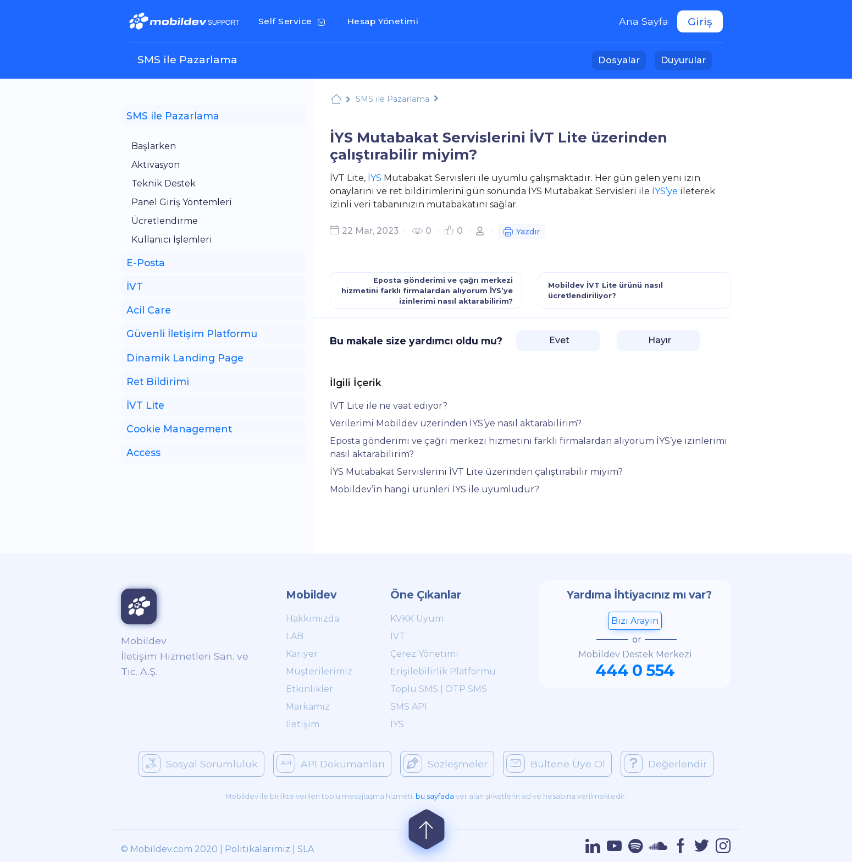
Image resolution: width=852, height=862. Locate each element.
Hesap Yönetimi (386, 20)
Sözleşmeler (445, 763)
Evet (558, 340)
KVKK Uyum (417, 618)
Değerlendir (665, 763)
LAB (294, 636)
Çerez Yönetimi (424, 654)
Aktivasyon (155, 165)
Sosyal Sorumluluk (200, 763)
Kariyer (302, 654)
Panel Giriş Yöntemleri (181, 202)
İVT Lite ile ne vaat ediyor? (388, 405)
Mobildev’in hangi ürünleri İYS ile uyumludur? (434, 489)
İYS (374, 178)
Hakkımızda (312, 618)
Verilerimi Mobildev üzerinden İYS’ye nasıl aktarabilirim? (456, 423)
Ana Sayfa (643, 21)
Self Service (293, 20)
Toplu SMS (414, 689)
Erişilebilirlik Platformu (443, 671)
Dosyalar (622, 59)
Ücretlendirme (164, 221)
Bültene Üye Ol (555, 763)
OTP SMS (466, 689)
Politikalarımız (257, 849)
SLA (305, 849)
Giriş (700, 21)
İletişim (302, 724)
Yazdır (522, 233)
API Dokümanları (330, 763)
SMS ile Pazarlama (187, 59)
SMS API (408, 706)
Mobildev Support (336, 100)
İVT (397, 636)
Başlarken (153, 146)
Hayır (658, 340)
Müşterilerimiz (319, 671)
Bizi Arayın (635, 621)
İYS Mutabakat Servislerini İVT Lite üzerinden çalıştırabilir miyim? (476, 471)
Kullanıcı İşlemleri (171, 239)
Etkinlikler (309, 689)
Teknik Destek (163, 183)
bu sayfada (435, 796)
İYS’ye (665, 191)
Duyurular (686, 59)
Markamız (308, 706)
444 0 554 (634, 670)
